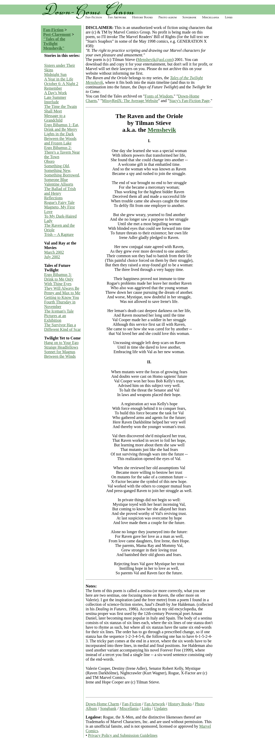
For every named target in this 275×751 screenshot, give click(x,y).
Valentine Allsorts (58, 184)
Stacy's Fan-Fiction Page (189, 101)
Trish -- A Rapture (59, 234)
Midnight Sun (55, 74)
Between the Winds (60, 356)
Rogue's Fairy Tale (59, 202)
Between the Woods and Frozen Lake (60, 140)
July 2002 (52, 257)
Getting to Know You (61, 297)
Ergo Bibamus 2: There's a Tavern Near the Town (62, 152)
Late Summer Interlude (55, 99)
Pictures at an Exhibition (55, 318)
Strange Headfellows (61, 347)
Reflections (53, 198)
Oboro (49, 161)
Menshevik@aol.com (155, 59)
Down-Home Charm (102, 704)
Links (146, 708)
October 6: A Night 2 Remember (61, 85)
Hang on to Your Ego (61, 342)
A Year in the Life (58, 79)
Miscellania (129, 708)
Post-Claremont (57, 34)
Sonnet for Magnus (59, 352)
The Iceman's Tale (59, 311)
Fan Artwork (154, 704)
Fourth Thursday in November (59, 304)
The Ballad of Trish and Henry (60, 191)
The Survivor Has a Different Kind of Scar (62, 327)
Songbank (108, 708)
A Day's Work (55, 93)
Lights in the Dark (59, 134)
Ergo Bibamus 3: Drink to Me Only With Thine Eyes (58, 279)
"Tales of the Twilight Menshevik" (54, 43)
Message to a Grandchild (55, 117)
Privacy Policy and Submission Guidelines (123, 735)
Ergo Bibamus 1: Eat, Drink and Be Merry (61, 127)
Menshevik (162, 129)
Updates (160, 708)
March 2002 (54, 252)
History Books (180, 704)
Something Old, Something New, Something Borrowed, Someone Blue (62, 173)
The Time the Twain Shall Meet (60, 108)
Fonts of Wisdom (159, 96)
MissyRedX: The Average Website (130, 101)
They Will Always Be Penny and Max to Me (62, 290)
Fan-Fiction (53, 30)
